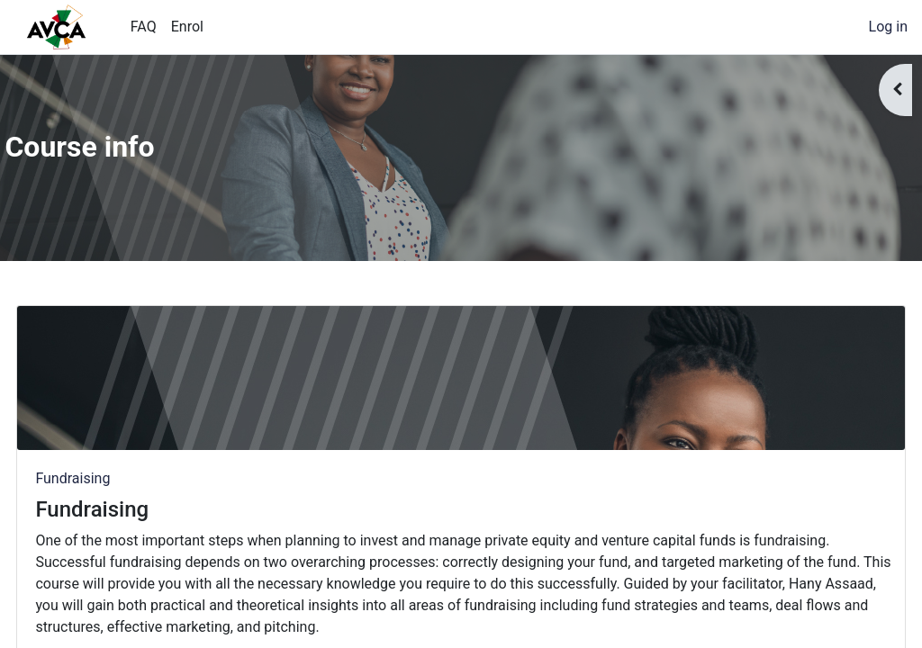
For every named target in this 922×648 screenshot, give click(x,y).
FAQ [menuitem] (144, 26)
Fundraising (113, 478)
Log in (888, 26)
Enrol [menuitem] (187, 26)
